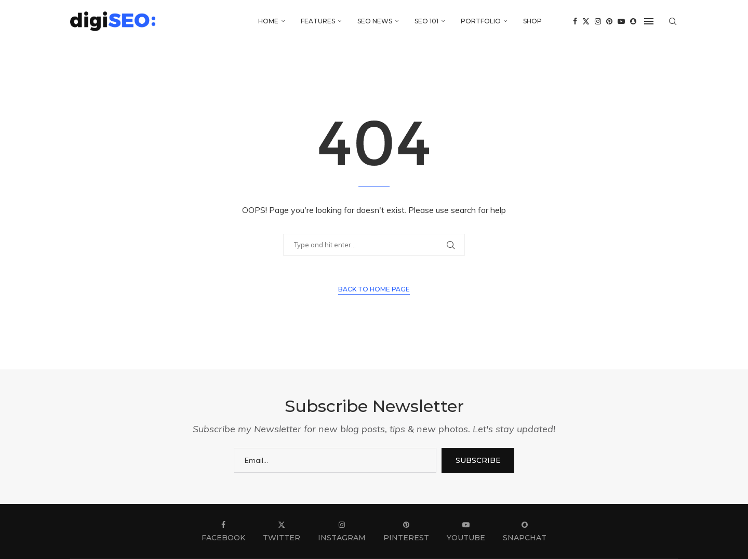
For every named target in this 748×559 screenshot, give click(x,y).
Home (268, 21)
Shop (532, 21)
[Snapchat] (633, 21)
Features (318, 21)
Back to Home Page (374, 289)
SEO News (374, 21)
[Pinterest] (609, 21)
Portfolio (481, 21)
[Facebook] (575, 21)
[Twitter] (586, 21)
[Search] (672, 21)
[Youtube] (621, 21)
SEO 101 (426, 21)
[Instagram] (598, 21)
